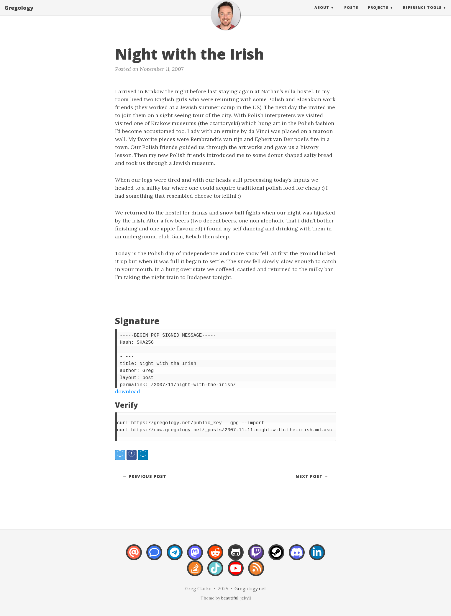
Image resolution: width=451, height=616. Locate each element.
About (321, 13)
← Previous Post (144, 476)
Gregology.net (250, 588)
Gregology (18, 13)
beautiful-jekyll (236, 598)
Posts (351, 13)
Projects (378, 13)
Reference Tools (422, 13)
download (127, 391)
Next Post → (312, 476)
